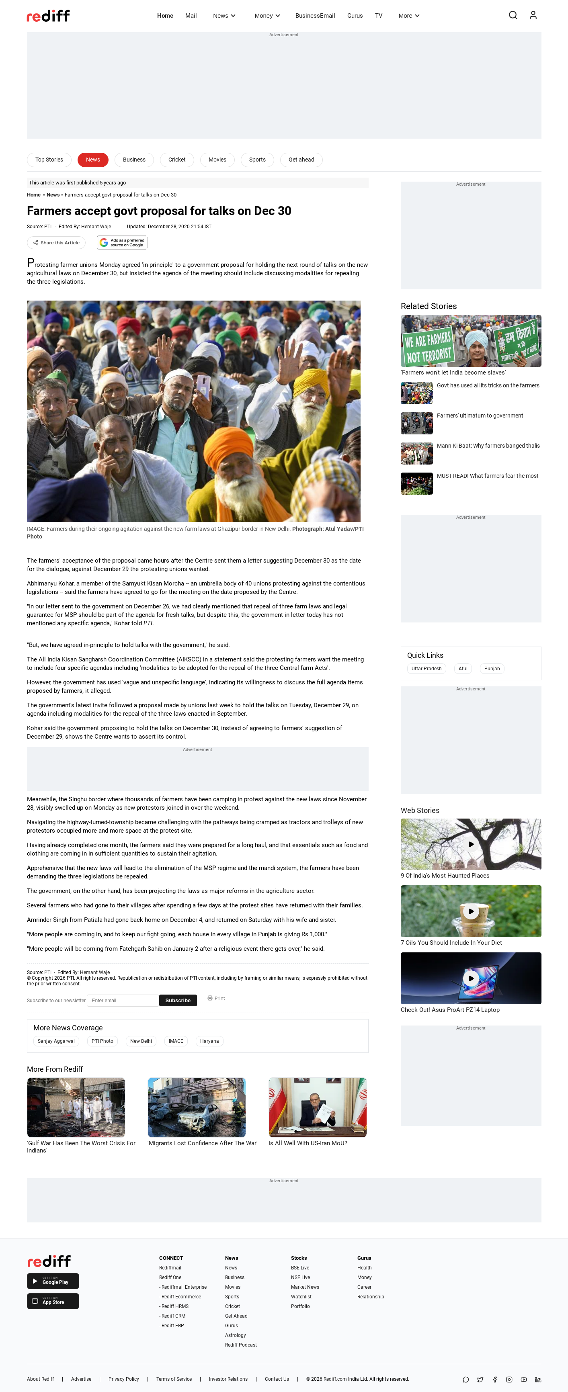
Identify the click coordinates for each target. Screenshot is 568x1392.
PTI (47, 226)
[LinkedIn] (538, 1380)
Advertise (81, 1379)
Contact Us (277, 1379)
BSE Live (300, 1268)
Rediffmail (170, 1268)
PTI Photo (102, 1041)
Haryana (209, 1041)
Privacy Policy (124, 1379)
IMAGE (176, 1041)
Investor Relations (228, 1379)
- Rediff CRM (172, 1316)
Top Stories (49, 159)
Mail (191, 15)
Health (364, 1268)
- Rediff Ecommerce (180, 1297)
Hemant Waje (96, 226)
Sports (257, 159)
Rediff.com (335, 1379)
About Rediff (40, 1379)
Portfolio (300, 1306)
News (224, 15)
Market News (305, 1287)
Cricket (177, 159)
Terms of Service (174, 1379)
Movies (217, 159)
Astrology (235, 1335)
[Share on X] (480, 1380)
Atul (463, 668)
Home (165, 15)
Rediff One (170, 1277)
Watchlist (301, 1297)
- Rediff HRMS (174, 1306)
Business (134, 159)
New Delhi (141, 1041)
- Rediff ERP (171, 1326)
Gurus (355, 15)
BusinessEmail (315, 15)
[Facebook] (495, 1380)
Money (267, 15)
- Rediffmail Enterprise (183, 1287)
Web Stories (420, 810)
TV (379, 15)
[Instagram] (509, 1380)
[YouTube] (524, 1380)
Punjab (492, 668)
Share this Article (56, 243)
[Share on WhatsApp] (466, 1380)
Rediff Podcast (241, 1345)
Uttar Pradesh (427, 668)
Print (216, 998)
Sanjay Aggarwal (56, 1041)
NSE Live (300, 1277)
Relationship (370, 1297)
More (409, 15)
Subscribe (178, 1000)
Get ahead (301, 159)
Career (364, 1287)
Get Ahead (236, 1316)
